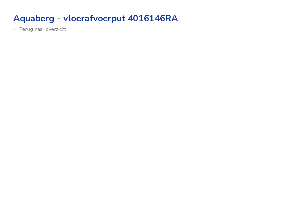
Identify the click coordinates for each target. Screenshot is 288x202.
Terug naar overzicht (39, 29)
